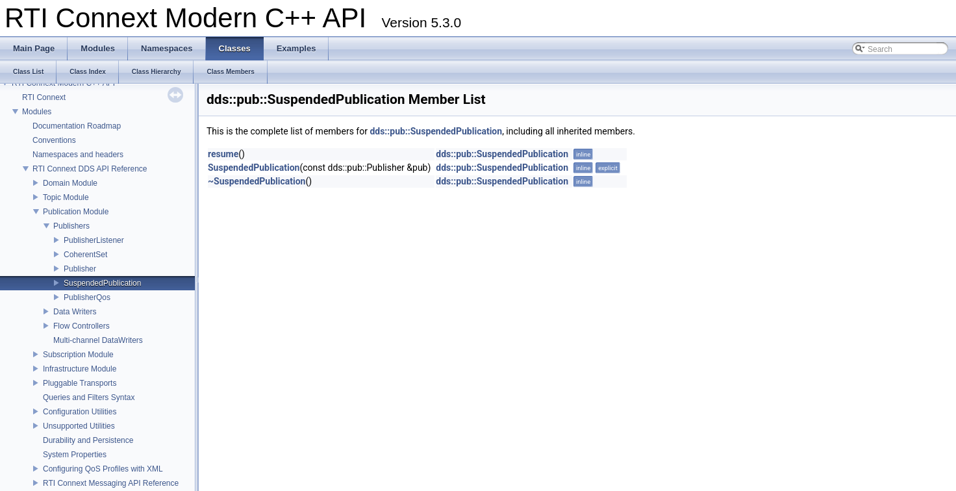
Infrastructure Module (79, 368)
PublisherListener (94, 240)
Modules (36, 111)
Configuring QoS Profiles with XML (103, 468)
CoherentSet (85, 254)
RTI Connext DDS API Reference (89, 168)
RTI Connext (44, 97)
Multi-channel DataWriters (98, 340)
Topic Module (66, 197)
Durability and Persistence (88, 440)
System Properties (75, 454)
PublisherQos (87, 297)
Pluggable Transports (79, 383)
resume (223, 154)
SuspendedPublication (102, 283)
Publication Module (75, 211)
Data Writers (74, 311)
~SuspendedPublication (256, 181)
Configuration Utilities (79, 411)
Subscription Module (78, 354)
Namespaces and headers (77, 154)
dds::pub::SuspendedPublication (436, 131)
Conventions (54, 140)
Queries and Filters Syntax (88, 397)
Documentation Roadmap (76, 126)
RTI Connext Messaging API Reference (111, 483)
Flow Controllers (81, 326)
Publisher (80, 268)
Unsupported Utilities (79, 426)
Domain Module (70, 183)
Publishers (71, 226)
